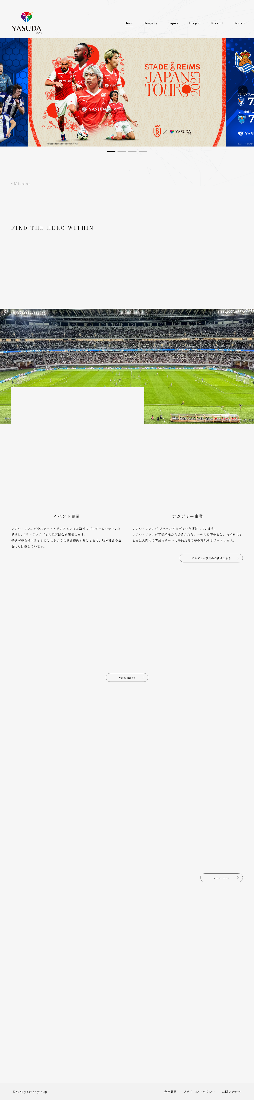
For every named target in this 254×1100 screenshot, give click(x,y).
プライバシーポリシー (199, 1091)
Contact (240, 23)
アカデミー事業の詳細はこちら (211, 558)
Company (151, 23)
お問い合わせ (231, 1091)
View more (127, 677)
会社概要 (170, 1091)
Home (129, 23)
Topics (173, 23)
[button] (11, 90)
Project (195, 23)
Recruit (217, 23)
